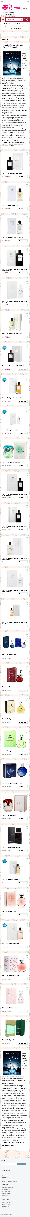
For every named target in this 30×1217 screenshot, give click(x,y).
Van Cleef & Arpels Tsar (8, 1040)
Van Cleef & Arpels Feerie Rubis (11, 687)
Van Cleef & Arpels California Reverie (12, 237)
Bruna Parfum (6, 1189)
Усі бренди (17, 28)
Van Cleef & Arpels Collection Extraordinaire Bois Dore (14, 527)
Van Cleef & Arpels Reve (9, 911)
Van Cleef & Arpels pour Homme (11, 847)
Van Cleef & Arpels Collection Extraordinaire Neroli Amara (14, 559)
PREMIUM (5, 1196)
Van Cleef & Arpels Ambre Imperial (12, 173)
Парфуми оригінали (7, 1187)
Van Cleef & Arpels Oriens (9, 815)
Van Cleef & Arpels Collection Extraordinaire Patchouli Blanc (14, 591)
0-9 (12, 28)
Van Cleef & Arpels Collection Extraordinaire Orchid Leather (14, 270)
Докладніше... (22, 176)
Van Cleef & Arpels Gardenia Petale (12, 333)
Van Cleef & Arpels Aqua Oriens (11, 462)
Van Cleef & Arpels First (8, 719)
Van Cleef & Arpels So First (9, 1007)
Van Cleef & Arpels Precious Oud (11, 879)
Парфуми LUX (6, 1191)
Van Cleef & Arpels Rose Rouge (10, 943)
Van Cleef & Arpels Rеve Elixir (10, 975)
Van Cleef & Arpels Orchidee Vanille (12, 398)
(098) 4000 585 (10, 12)
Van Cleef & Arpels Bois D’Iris (10, 205)
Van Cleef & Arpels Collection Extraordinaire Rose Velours (14, 623)
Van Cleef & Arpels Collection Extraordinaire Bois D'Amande (14, 495)
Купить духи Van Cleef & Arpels (13, 142)
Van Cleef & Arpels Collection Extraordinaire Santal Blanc (14, 302)
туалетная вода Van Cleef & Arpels (18, 129)
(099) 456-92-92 (10, 14)
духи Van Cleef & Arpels (14, 92)
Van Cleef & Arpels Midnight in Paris (12, 783)
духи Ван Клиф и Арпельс (14, 114)
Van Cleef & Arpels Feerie (9, 654)
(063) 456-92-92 (10, 16)
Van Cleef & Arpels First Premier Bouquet (13, 751)
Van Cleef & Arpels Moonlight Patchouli (13, 366)
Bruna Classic (6, 1193)
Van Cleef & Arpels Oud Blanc (10, 430)
